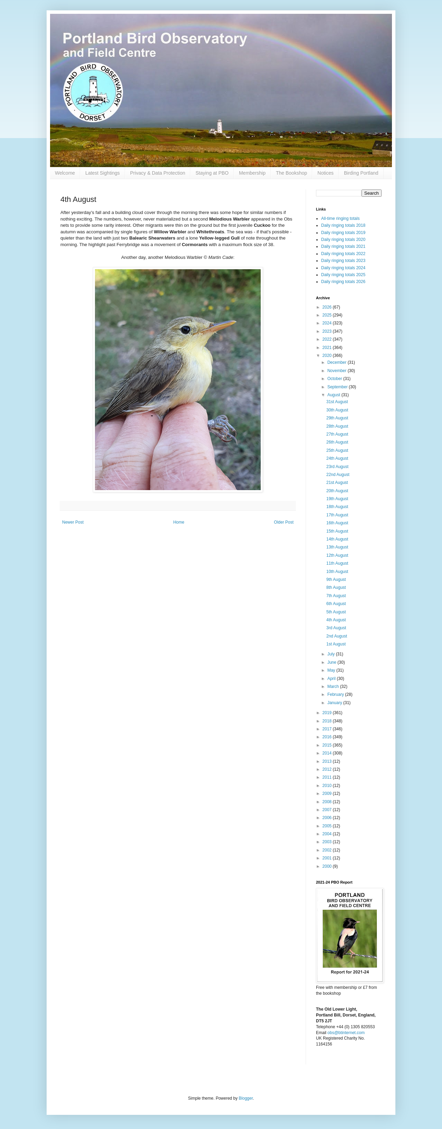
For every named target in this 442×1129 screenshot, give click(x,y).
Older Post (284, 522)
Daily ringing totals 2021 (343, 246)
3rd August (336, 627)
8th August (336, 587)
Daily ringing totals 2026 (343, 281)
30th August (337, 410)
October (335, 378)
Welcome (65, 173)
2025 (328, 315)
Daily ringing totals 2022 (343, 253)
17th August (337, 515)
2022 (328, 339)
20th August (337, 490)
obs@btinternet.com (346, 1032)
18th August (337, 506)
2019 (328, 712)
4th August (336, 619)
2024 (328, 323)
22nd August (337, 474)
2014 (328, 753)
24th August (337, 458)
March (333, 686)
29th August (337, 418)
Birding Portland (361, 173)
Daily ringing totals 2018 (343, 225)
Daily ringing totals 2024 (343, 267)
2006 (328, 817)
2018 (328, 721)
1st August (336, 644)
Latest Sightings (102, 173)
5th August (336, 612)
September (338, 387)
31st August (337, 401)
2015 (328, 745)
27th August (337, 434)
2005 (328, 826)
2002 (328, 850)
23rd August (337, 466)
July (331, 654)
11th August (337, 563)
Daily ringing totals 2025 (343, 274)
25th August (337, 450)
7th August (336, 595)
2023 (328, 331)
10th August (337, 571)
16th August (337, 522)
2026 (328, 307)
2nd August (336, 636)
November (337, 370)
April (332, 678)
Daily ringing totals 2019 (343, 232)
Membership (252, 173)
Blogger (246, 1098)
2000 (328, 866)
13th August (337, 547)
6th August (336, 603)
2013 (328, 761)
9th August (336, 579)
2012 (328, 769)
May (331, 670)
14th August (337, 539)
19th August (337, 498)
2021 (328, 347)
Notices (325, 173)
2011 (328, 777)
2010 (328, 785)
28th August (337, 426)
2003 (328, 841)
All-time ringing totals (340, 218)
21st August (337, 482)
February (336, 694)
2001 (328, 858)
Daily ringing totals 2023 (343, 260)
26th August (337, 442)
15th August (337, 531)
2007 (328, 809)
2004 (328, 833)
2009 (328, 793)
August (334, 394)
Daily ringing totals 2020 (343, 239)
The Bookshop (291, 173)
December (337, 362)
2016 (328, 736)
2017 (328, 729)
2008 (328, 801)
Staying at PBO (212, 173)
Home (178, 522)
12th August (337, 555)
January (335, 702)
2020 (328, 355)
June (332, 662)
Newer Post (73, 522)
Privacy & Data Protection (157, 173)
